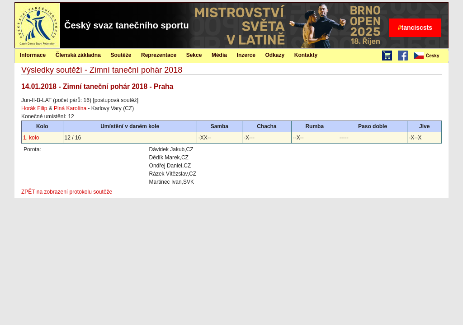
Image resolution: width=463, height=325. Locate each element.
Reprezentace (158, 55)
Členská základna (78, 55)
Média (219, 55)
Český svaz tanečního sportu (126, 25)
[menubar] (430, 56)
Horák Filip (34, 108)
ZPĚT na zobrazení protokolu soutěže (66, 192)
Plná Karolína (70, 108)
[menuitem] (430, 56)
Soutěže (120, 55)
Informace (33, 55)
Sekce (194, 55)
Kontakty (305, 55)
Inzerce (246, 55)
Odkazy (275, 55)
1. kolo (31, 138)
